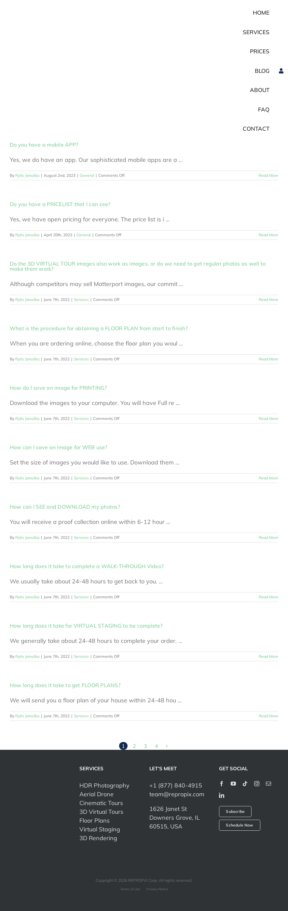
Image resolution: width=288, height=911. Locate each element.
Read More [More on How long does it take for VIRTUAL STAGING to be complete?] (268, 656)
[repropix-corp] (39, 796)
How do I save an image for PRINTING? (58, 387)
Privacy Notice (157, 889)
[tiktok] (245, 783)
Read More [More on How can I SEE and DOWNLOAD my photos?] (268, 537)
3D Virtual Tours (101, 811)
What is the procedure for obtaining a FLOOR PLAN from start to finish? (99, 328)
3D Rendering (98, 838)
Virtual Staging (99, 829)
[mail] (268, 783)
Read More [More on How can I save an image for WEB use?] (268, 477)
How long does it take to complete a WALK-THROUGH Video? (87, 566)
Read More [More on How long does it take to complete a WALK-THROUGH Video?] (268, 596)
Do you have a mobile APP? (44, 144)
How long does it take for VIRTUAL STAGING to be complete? (86, 625)
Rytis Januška (27, 175)
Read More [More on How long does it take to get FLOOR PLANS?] (268, 715)
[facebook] (221, 783)
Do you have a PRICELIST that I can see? (60, 204)
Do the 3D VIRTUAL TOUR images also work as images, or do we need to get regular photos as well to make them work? (138, 266)
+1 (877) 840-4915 (175, 785)
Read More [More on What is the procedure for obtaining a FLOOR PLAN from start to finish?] (268, 359)
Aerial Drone (96, 794)
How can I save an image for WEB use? (58, 447)
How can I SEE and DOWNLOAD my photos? (65, 506)
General (87, 175)
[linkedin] (221, 795)
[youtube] (233, 783)
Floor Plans (94, 820)
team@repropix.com (176, 794)
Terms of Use (130, 889)
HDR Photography (104, 785)
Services (81, 299)
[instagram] (256, 783)
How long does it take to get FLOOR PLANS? (65, 685)
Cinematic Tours (101, 803)
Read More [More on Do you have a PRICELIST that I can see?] (268, 234)
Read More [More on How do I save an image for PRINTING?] (268, 418)
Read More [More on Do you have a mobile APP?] (268, 175)
